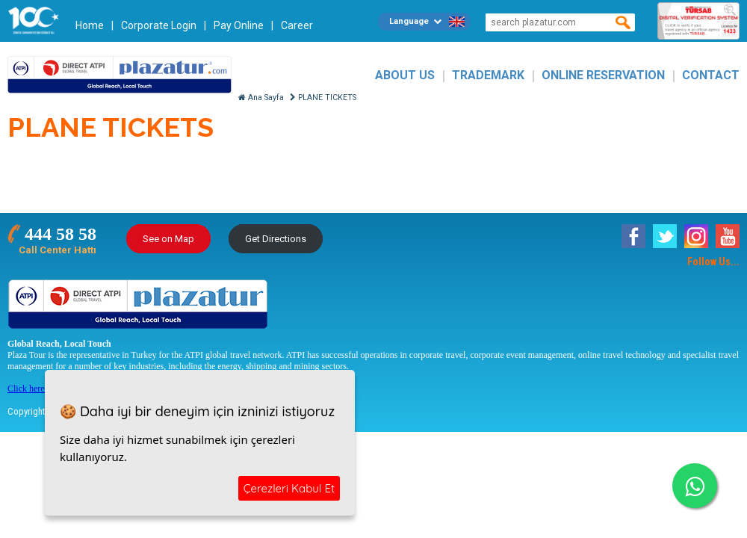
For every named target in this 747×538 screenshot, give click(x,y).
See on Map (168, 238)
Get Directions (275, 238)
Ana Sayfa (261, 97)
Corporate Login (158, 25)
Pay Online (239, 25)
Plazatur (119, 75)
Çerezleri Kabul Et (289, 488)
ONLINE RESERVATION (603, 75)
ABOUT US (405, 75)
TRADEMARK (488, 75)
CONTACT (711, 75)
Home (89, 25)
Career (297, 25)
